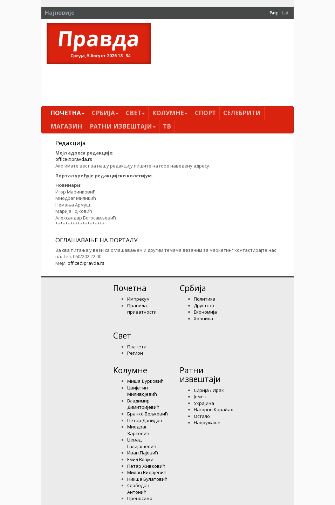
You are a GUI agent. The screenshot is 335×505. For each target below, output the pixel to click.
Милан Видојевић (146, 472)
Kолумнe (169, 113)
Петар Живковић (146, 466)
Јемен (200, 396)
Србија (105, 113)
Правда (98, 38)
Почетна (67, 113)
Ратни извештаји (123, 126)
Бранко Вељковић (147, 414)
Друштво (204, 305)
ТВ (167, 126)
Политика (205, 299)
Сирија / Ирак (209, 390)
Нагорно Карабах (213, 409)
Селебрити (242, 113)
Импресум (138, 299)
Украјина (204, 403)
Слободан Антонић (138, 488)
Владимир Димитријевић (143, 404)
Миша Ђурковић (145, 381)
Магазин (66, 126)
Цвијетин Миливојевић (142, 391)
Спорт (205, 113)
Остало (202, 416)
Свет (135, 113)
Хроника (203, 318)
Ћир (274, 12)
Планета (136, 346)
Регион (135, 353)
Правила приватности (142, 308)
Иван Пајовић (142, 453)
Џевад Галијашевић (141, 443)
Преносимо (139, 498)
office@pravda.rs (73, 159)
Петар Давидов (144, 420)
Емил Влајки (140, 459)
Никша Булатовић (147, 479)
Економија (205, 312)
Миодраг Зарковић (138, 430)
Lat (285, 12)
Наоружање (207, 422)
